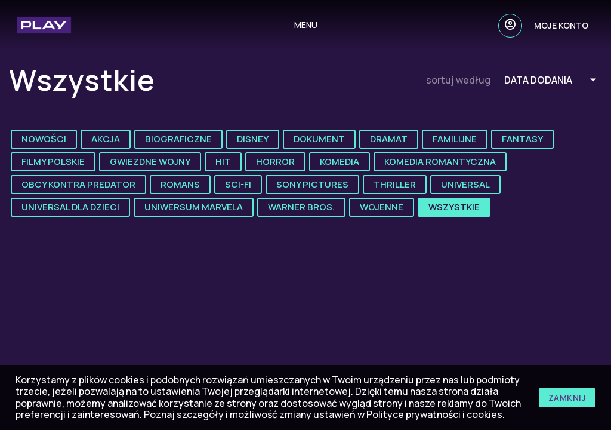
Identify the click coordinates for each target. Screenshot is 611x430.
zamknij (567, 397)
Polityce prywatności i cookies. (435, 414)
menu (305, 24)
